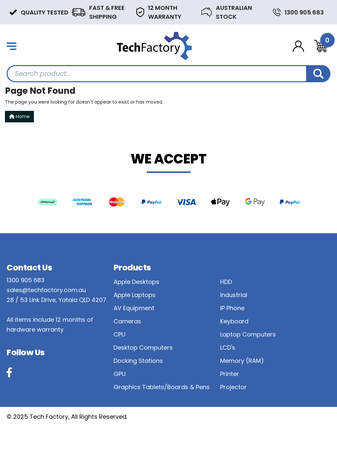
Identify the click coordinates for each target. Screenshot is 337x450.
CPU (119, 334)
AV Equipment (134, 308)
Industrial (233, 295)
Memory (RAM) (242, 361)
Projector (233, 387)
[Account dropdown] (298, 46)
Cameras (127, 321)
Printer (229, 374)
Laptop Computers (248, 334)
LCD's (227, 347)
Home (19, 116)
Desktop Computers (143, 347)
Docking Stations (138, 361)
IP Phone (232, 308)
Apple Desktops (136, 282)
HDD (226, 282)
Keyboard (234, 321)
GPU (120, 374)
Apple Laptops (135, 295)
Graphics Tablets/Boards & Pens (162, 387)
